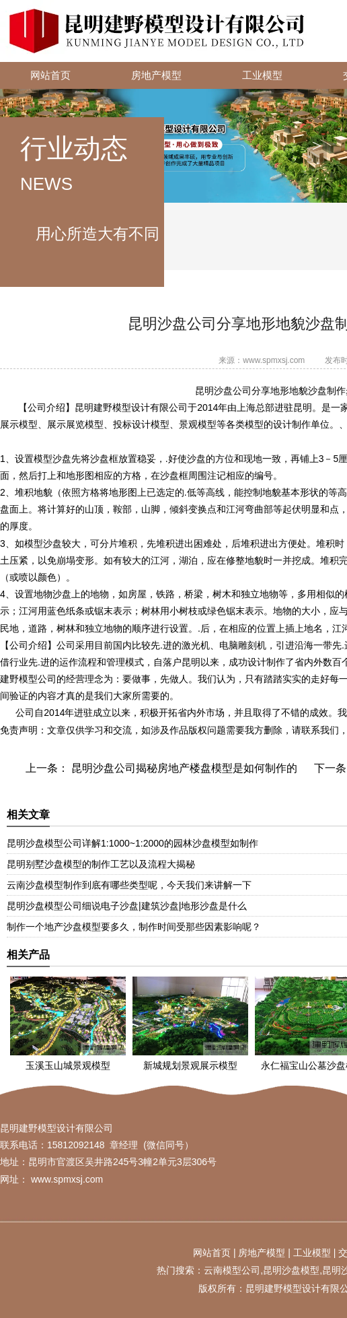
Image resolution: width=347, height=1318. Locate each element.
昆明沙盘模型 (291, 1270)
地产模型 (266, 1252)
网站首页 (50, 75)
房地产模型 (156, 75)
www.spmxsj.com (274, 360)
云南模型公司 (232, 1270)
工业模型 (262, 75)
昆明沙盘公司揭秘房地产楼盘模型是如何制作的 (183, 768)
